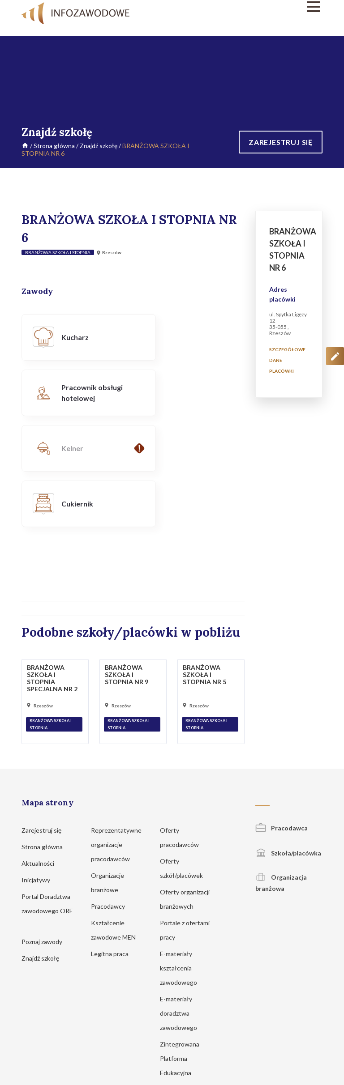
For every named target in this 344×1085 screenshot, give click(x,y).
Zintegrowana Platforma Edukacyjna (180, 947)
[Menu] (275, 6)
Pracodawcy (112, 795)
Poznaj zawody (46, 830)
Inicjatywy (40, 769)
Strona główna (54, 145)
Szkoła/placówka (288, 742)
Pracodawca (281, 717)
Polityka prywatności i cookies (150, 1024)
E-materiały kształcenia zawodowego (183, 857)
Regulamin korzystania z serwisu (234, 1024)
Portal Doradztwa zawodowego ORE (47, 800)
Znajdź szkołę (98, 145)
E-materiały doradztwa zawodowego (183, 902)
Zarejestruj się (46, 719)
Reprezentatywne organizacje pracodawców (116, 733)
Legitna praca (110, 843)
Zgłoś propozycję (302, 1024)
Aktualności (42, 752)
